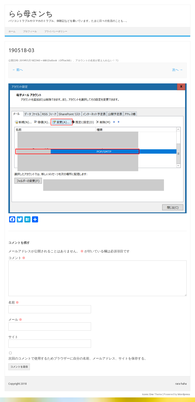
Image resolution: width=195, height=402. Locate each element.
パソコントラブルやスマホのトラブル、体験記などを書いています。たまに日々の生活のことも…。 (69, 20)
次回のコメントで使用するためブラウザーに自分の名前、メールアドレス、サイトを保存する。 (78, 358)
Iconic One (148, 394)
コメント (16, 258)
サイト (13, 337)
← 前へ (17, 69)
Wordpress (184, 394)
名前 (13, 302)
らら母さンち (31, 14)
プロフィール (30, 31)
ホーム (12, 31)
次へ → (177, 69)
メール (15, 319)
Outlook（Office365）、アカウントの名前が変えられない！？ (82, 60)
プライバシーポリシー (55, 31)
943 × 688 (41, 60)
